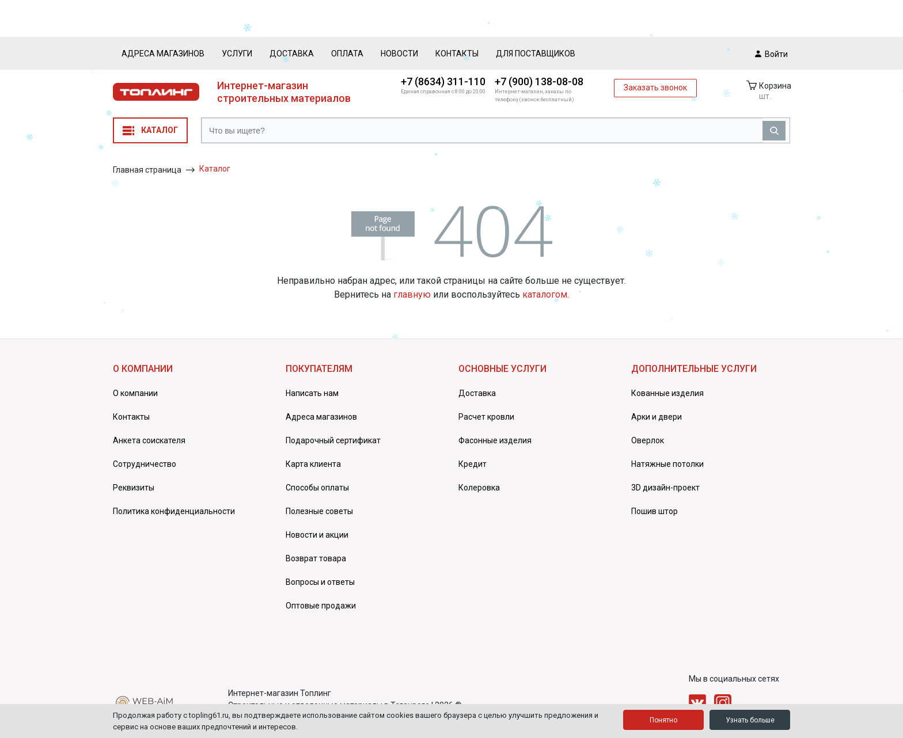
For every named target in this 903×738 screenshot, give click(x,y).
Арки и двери (656, 416)
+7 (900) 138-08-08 (539, 81)
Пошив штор (654, 511)
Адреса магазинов (163, 53)
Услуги (237, 53)
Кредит (472, 464)
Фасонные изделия (495, 440)
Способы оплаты (317, 487)
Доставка (292, 53)
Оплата (347, 53)
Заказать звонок (655, 87)
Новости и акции (317, 534)
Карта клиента (313, 464)
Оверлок (647, 440)
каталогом (544, 294)
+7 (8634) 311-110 (443, 81)
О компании (135, 393)
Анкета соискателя (149, 440)
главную (412, 294)
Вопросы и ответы (320, 582)
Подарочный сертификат (333, 440)
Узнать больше (750, 720)
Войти (771, 53)
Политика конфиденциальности (174, 511)
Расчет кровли (486, 416)
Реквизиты (133, 487)
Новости (399, 53)
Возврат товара (316, 558)
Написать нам (312, 393)
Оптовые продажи (321, 605)
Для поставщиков (535, 53)
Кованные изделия (667, 393)
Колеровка (479, 487)
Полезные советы (319, 511)
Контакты (457, 53)
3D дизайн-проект (665, 487)
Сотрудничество (144, 464)
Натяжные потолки (667, 464)
